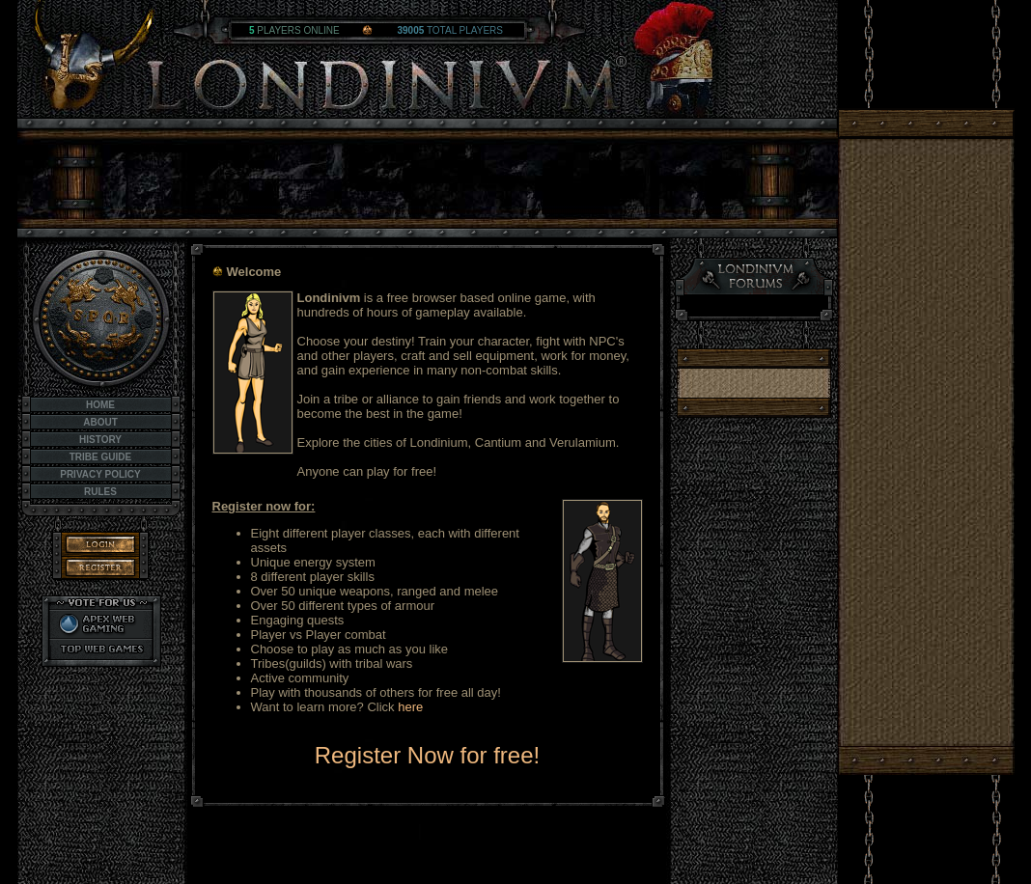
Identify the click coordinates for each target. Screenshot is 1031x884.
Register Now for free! (427, 755)
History (100, 439)
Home (100, 405)
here (410, 707)
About (100, 422)
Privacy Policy (100, 474)
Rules (100, 491)
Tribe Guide (100, 457)
